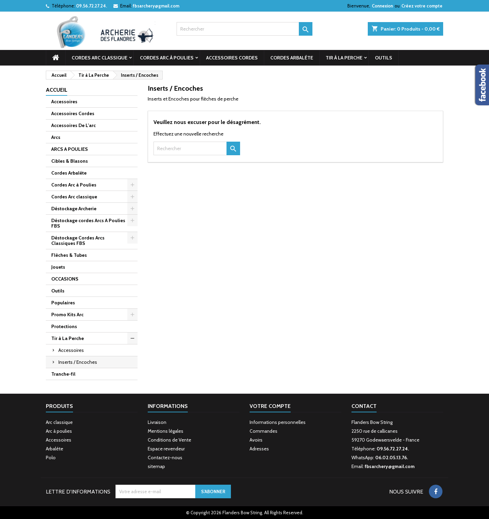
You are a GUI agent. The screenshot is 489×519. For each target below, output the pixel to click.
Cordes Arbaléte (291, 58)
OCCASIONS (64, 279)
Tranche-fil (63, 374)
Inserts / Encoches (77, 362)
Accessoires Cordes (232, 58)
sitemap (156, 466)
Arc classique (59, 422)
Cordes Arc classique (99, 58)
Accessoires (64, 102)
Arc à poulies (59, 431)
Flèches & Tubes (69, 255)
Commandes (263, 431)
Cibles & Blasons (69, 161)
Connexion (382, 5)
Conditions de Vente (169, 440)
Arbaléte (54, 449)
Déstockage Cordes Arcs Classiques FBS (78, 240)
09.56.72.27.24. (91, 5)
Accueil (56, 90)
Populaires (63, 303)
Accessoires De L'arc (73, 125)
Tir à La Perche (344, 58)
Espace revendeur (166, 449)
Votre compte (270, 406)
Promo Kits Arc (67, 314)
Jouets (58, 267)
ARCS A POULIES (69, 149)
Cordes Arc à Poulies (167, 58)
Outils (383, 58)
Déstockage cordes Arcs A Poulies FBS (88, 223)
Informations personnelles (278, 422)
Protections (64, 326)
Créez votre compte (421, 5)
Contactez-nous (165, 457)
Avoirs (256, 440)
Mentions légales (165, 431)
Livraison (157, 422)
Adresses (259, 449)
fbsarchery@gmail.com (156, 5)
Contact (364, 406)
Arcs (55, 137)
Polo (51, 457)
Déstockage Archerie (73, 208)
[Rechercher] (244, 29)
